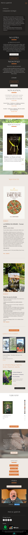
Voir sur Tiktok (13, 468)
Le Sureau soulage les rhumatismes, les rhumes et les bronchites (18, 374)
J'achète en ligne (14, 58)
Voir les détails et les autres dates (14, 116)
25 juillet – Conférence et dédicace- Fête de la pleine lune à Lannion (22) (14, 109)
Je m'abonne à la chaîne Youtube (14, 486)
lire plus (23, 164)
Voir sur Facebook (13, 471)
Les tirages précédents (20, 361)
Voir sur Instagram (13, 474)
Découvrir (14, 452)
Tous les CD (14, 85)
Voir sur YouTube (13, 465)
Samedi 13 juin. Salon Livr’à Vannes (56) (14, 98)
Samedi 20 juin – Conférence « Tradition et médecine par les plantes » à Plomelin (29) (13, 104)
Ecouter (15, 77)
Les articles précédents (19, 388)
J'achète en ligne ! (14, 330)
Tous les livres (14, 54)
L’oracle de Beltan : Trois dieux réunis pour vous (12, 355)
